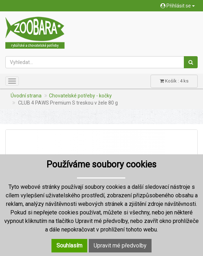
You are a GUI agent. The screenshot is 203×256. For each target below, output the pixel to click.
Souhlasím (69, 245)
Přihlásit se (177, 6)
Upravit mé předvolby (120, 245)
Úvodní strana (26, 95)
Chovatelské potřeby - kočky (80, 95)
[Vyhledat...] (94, 62)
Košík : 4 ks (174, 81)
